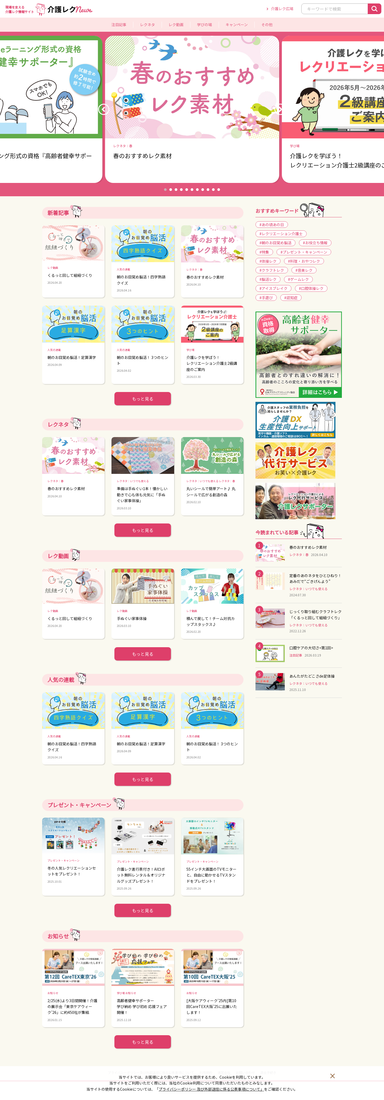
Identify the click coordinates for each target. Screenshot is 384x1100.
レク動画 (176, 24)
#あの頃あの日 (271, 224)
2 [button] (170, 189)
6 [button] (192, 189)
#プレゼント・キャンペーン (304, 252)
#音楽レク (304, 270)
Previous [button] (103, 109)
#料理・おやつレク (304, 261)
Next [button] (280, 109)
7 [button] (197, 189)
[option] (192, 109)
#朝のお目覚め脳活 (275, 242)
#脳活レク (268, 279)
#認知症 (291, 297)
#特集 (264, 252)
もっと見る (142, 398)
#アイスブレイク (273, 288)
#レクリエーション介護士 (281, 233)
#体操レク (268, 261)
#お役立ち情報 (315, 242)
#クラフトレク (271, 270)
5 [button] (186, 189)
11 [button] (218, 189)
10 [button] (213, 189)
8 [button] (202, 189)
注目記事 (118, 24)
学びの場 (204, 24)
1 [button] (165, 189)
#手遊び (266, 297)
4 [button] (181, 189)
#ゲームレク (298, 279)
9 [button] (208, 189)
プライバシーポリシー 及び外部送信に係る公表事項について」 (211, 1089)
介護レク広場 (282, 8)
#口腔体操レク (311, 288)
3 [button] (176, 189)
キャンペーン (237, 24)
